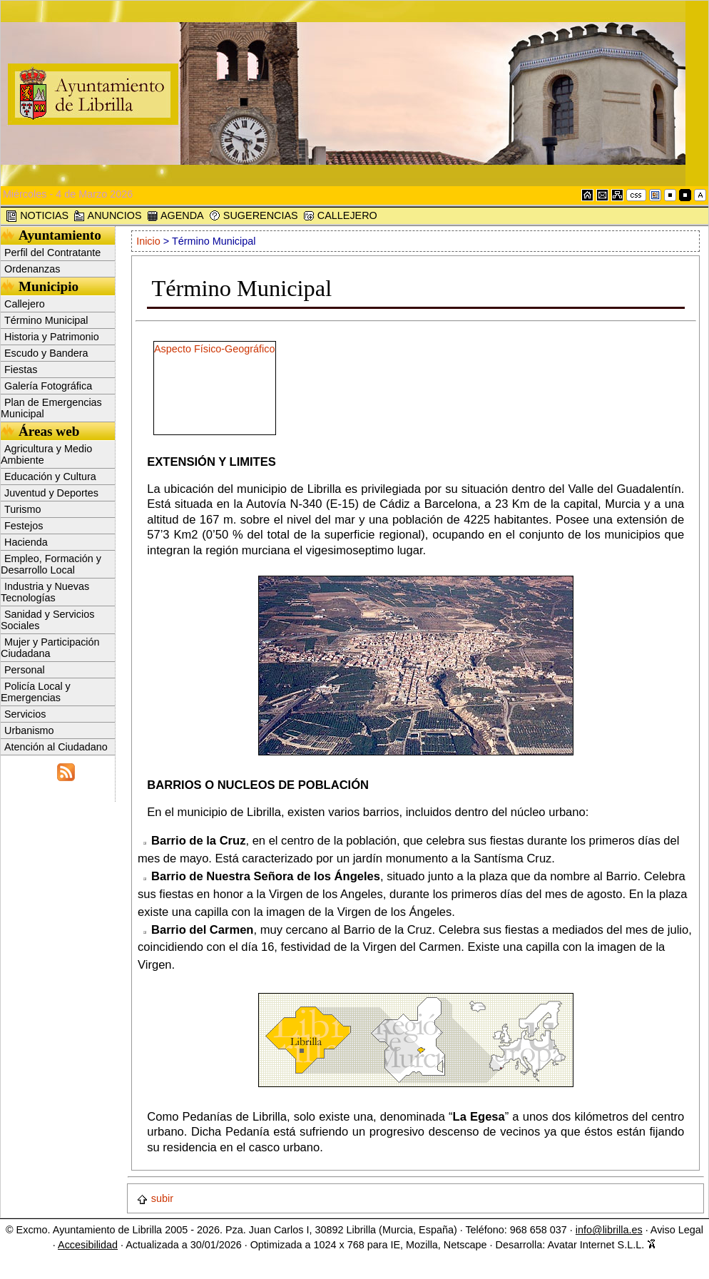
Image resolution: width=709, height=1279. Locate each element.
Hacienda (26, 542)
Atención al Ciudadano (56, 747)
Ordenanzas (32, 269)
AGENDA (175, 216)
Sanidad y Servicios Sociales (47, 619)
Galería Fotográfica (48, 386)
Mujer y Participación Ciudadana (50, 647)
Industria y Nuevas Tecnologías (45, 592)
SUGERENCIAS (253, 216)
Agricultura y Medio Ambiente (46, 454)
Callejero (24, 304)
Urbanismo (29, 730)
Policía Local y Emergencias (36, 692)
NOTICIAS (37, 216)
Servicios (25, 714)
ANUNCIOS (107, 216)
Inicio (149, 241)
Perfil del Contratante (52, 252)
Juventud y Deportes (51, 493)
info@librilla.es (609, 1229)
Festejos (23, 525)
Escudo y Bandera (46, 353)
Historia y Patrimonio (51, 336)
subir (154, 1198)
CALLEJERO (340, 216)
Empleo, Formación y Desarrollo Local (51, 564)
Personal (24, 670)
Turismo (22, 509)
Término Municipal (46, 320)
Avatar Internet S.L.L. (601, 1244)
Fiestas (20, 369)
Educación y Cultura (50, 476)
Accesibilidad (88, 1244)
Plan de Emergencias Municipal (51, 408)
